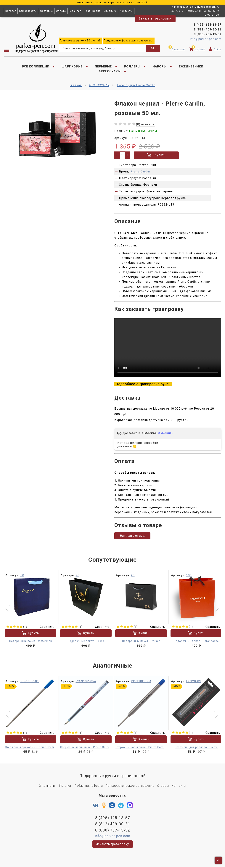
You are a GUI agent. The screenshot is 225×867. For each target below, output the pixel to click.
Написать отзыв (132, 536)
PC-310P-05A (86, 681)
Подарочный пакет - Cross (86, 641)
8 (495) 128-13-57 (207, 25)
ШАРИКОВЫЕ (72, 66)
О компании (48, 786)
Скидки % (110, 10)
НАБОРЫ (160, 66)
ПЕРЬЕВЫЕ (103, 66)
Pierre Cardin (140, 171)
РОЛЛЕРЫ (132, 66)
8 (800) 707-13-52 (207, 34)
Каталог (10, 10)
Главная (76, 85)
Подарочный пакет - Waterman (30, 641)
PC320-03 (193, 681)
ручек (80, 40)
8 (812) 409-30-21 (207, 29)
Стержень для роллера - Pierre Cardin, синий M (196, 748)
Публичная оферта (89, 786)
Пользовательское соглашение (130, 786)
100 (189, 575)
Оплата (61, 10)
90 (133, 575)
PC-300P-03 (29, 681)
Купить (156, 155)
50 (22, 575)
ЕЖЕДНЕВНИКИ (191, 66)
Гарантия (75, 10)
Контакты (126, 10)
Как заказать (28, 10)
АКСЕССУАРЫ (110, 71)
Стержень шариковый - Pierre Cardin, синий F (30, 748)
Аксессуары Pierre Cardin (136, 85)
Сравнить (44, 627)
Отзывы (163, 786)
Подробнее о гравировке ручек (143, 384)
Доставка (46, 10)
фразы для (129, 40)
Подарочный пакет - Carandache (196, 641)
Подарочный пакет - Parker (141, 641)
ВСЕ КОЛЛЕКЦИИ (35, 66)
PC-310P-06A (141, 681)
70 (77, 575)
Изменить (165, 433)
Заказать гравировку (155, 18)
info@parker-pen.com (205, 39)
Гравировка (92, 10)
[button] (8, 609)
